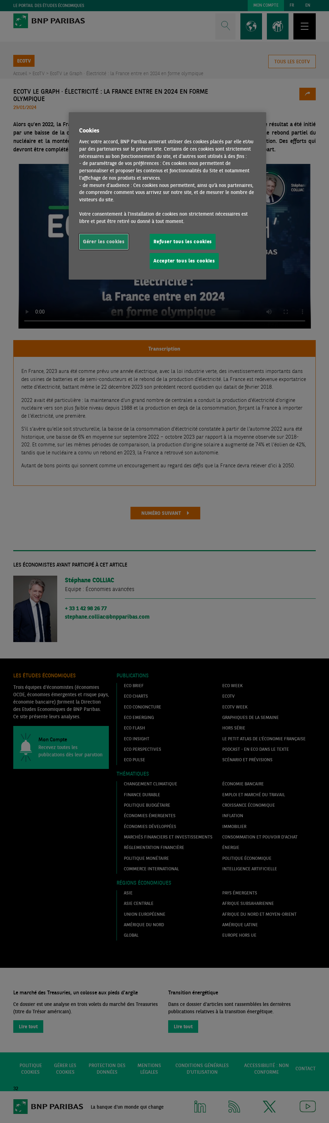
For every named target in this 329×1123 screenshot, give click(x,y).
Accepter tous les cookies (184, 261)
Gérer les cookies (104, 241)
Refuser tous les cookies (183, 241)
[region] (167, 195)
